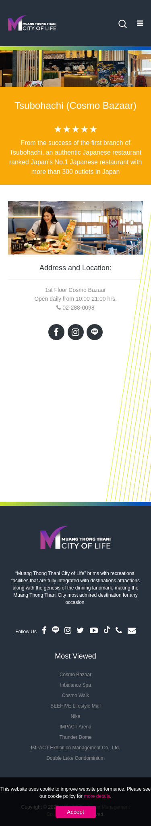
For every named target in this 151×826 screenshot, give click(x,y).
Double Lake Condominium (75, 758)
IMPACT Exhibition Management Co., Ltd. (75, 748)
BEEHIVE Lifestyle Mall (75, 706)
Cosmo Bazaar (75, 674)
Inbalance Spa (75, 685)
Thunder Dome (75, 737)
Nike (75, 716)
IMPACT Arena (75, 727)
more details (97, 796)
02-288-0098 (78, 307)
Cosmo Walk (75, 695)
